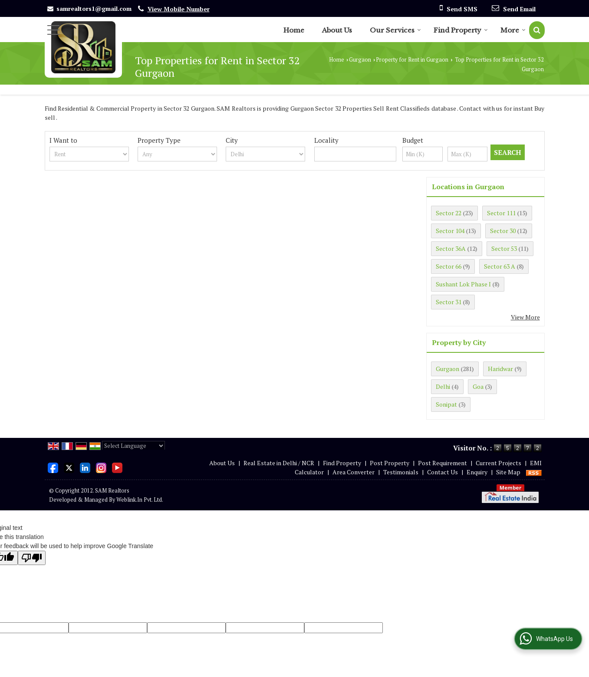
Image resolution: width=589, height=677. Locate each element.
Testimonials (400, 472)
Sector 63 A (499, 266)
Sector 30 (503, 231)
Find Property (461, 30)
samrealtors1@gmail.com (94, 8)
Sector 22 (448, 213)
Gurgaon (360, 59)
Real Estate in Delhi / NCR (278, 463)
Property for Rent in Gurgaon (412, 59)
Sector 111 (501, 213)
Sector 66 (448, 266)
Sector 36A (451, 248)
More (513, 30)
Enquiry (477, 472)
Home (293, 30)
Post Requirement (442, 463)
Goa (478, 386)
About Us (337, 30)
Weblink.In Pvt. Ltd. (139, 499)
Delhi (443, 386)
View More (525, 317)
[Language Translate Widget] (133, 445)
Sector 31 (448, 302)
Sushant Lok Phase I (463, 284)
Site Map (508, 472)
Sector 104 (450, 231)
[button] (179, 9)
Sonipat (446, 404)
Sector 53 (504, 248)
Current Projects (498, 463)
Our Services (395, 30)
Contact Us (442, 472)
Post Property (389, 463)
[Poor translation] (32, 558)
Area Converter (353, 472)
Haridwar (500, 369)
